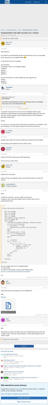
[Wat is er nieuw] (42, 2)
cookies (18, 389)
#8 (46, 325)
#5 (46, 171)
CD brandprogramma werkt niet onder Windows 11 (20, 377)
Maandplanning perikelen (10, 354)
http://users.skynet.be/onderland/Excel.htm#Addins (15, 271)
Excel (4, 357)
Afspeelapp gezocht (9, 360)
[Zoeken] (46, 2)
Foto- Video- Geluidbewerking (10, 363)
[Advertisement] (24, 17)
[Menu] (2, 2)
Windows (5, 369)
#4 (46, 154)
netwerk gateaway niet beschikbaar (13, 371)
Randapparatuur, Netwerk (9, 375)
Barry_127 (5, 35)
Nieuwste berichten (7, 351)
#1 (46, 48)
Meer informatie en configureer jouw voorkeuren (15, 394)
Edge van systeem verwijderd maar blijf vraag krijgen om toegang (22, 366)
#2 (46, 93)
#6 (46, 190)
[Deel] (44, 49)
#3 (46, 137)
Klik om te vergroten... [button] (24, 108)
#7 (46, 287)
